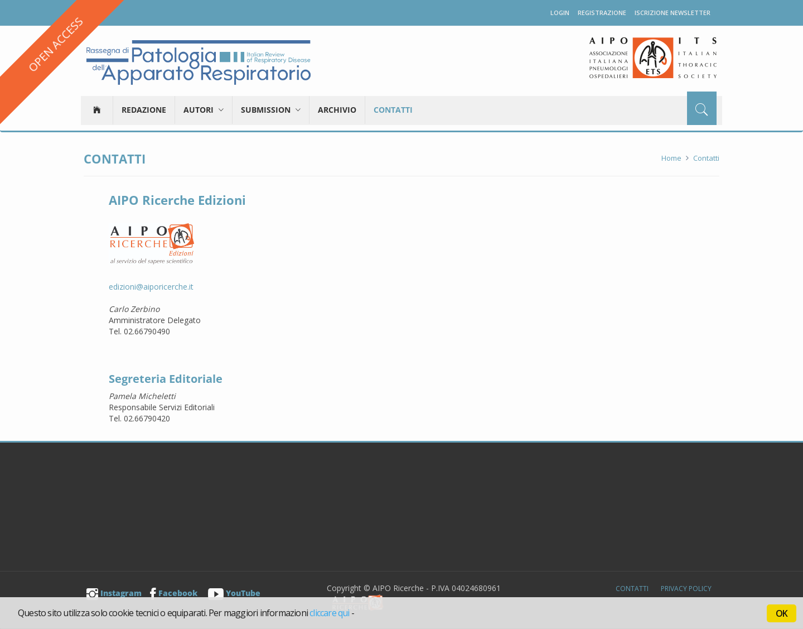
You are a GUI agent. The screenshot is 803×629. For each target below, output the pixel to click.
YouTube (234, 593)
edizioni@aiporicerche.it (151, 286)
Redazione (144, 109)
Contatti (393, 109)
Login (559, 12)
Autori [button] (203, 109)
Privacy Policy (686, 588)
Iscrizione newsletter (672, 12)
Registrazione (602, 12)
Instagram (114, 593)
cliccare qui (329, 613)
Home (671, 158)
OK (781, 613)
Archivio (337, 109)
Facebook (173, 593)
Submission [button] (271, 109)
